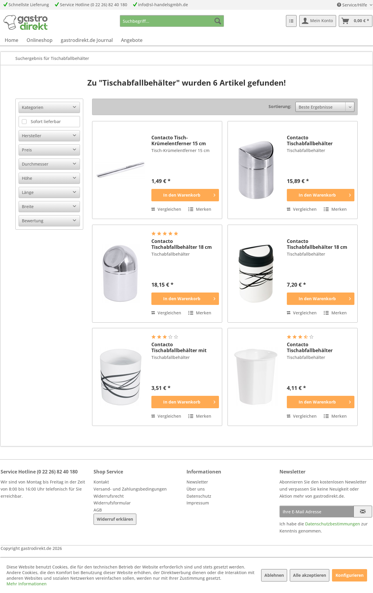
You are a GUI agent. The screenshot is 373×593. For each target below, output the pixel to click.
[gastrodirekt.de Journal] (87, 40)
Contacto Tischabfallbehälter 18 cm (181, 244)
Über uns (195, 489)
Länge (28, 192)
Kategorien (32, 107)
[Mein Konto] (317, 21)
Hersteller (31, 135)
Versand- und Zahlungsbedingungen (130, 489)
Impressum (197, 503)
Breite (28, 206)
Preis (27, 150)
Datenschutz (198, 496)
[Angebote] (132, 40)
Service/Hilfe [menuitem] (352, 5)
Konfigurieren (350, 575)
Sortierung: (280, 106)
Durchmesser (35, 164)
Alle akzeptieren (309, 575)
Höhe (27, 178)
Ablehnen (274, 575)
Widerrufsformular (112, 503)
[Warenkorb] (355, 21)
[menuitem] (172, 21)
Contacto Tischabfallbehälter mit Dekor (179, 347)
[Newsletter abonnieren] (363, 511)
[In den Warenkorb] (185, 195)
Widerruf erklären (115, 519)
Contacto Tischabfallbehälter (310, 140)
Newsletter (197, 482)
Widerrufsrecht (109, 496)
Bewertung (32, 220)
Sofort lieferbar (46, 121)
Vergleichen (166, 209)
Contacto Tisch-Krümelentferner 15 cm (178, 140)
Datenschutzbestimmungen (332, 524)
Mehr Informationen (26, 584)
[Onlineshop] (39, 40)
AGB (98, 510)
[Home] (11, 40)
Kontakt (101, 482)
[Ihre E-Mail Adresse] (316, 511)
